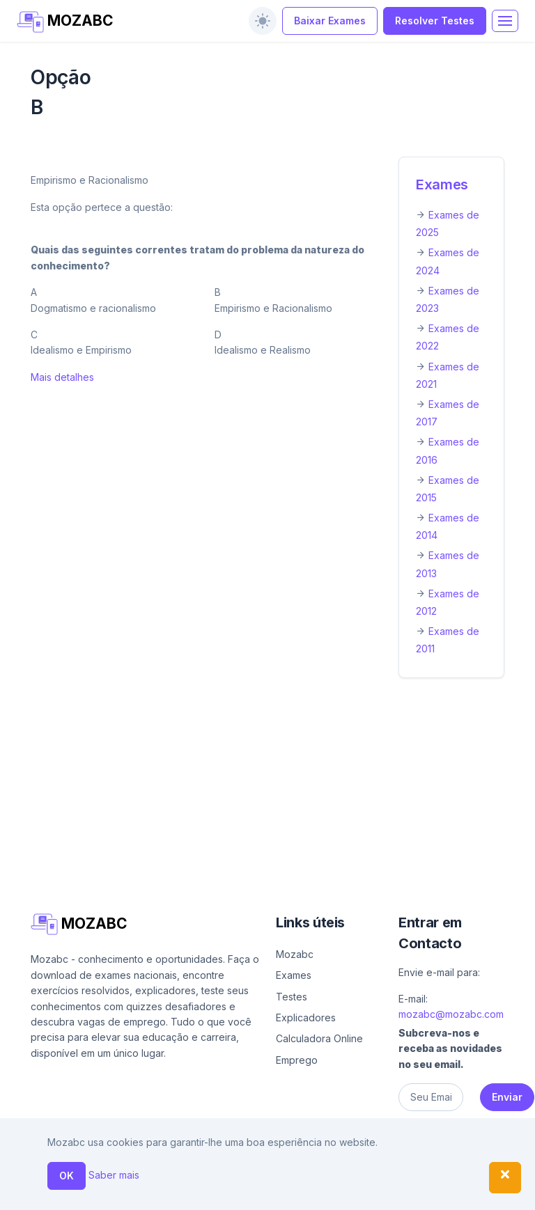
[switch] (262, 20)
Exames (442, 184)
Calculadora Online (319, 1038)
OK (66, 1175)
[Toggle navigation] (505, 21)
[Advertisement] (267, 792)
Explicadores (306, 1017)
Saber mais (113, 1175)
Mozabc (294, 954)
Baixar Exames (330, 20)
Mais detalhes (62, 377)
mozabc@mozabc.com (451, 1014)
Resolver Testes (434, 20)
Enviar (507, 1097)
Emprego (297, 1060)
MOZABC (65, 22)
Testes (291, 997)
